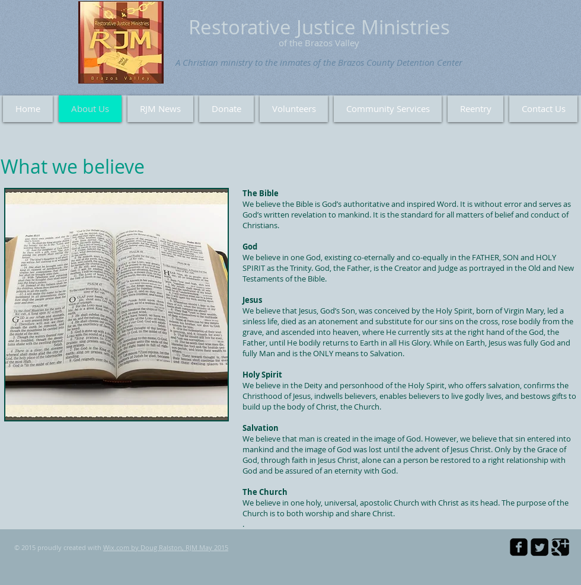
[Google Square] (560, 547)
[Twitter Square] (539, 547)
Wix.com (116, 547)
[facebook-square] (519, 547)
